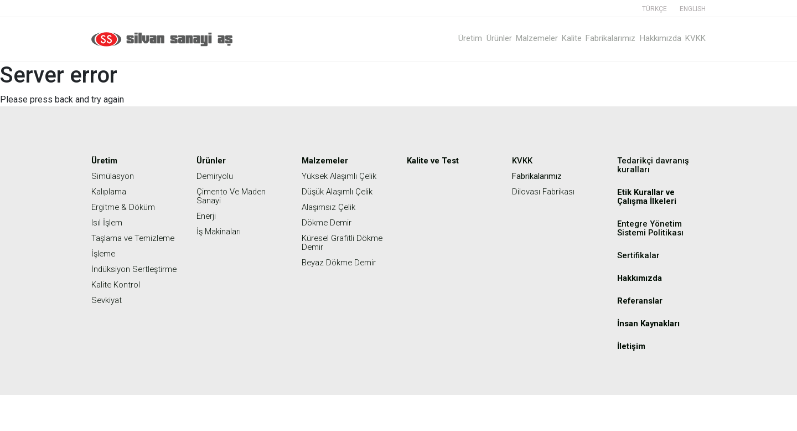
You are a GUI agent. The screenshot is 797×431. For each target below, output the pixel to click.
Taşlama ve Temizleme (113, 242)
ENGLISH (693, 9)
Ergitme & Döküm (125, 207)
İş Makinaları (220, 231)
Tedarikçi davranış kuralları (654, 165)
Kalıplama (110, 191)
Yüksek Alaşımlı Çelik (341, 176)
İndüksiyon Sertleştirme (114, 282)
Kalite (553, 38)
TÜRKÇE (654, 9)
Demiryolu (215, 176)
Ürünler (467, 38)
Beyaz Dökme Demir (341, 262)
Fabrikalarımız (598, 38)
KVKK (695, 38)
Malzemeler (511, 38)
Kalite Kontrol (117, 302)
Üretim (432, 38)
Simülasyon (113, 176)
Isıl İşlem (108, 222)
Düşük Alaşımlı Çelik (339, 191)
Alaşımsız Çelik (330, 207)
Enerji (206, 216)
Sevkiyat (108, 317)
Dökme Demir (328, 222)
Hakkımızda (654, 38)
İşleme (104, 262)
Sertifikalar (639, 255)
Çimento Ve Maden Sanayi (233, 196)
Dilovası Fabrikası (545, 191)
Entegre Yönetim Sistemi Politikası (652, 228)
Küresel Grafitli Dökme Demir (345, 242)
